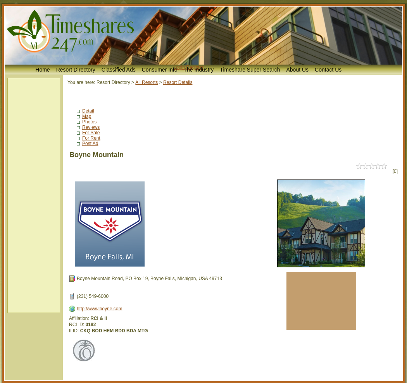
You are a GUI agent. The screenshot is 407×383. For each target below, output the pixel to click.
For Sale (91, 132)
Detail (88, 111)
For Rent (91, 138)
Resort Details (177, 82)
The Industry (199, 70)
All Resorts (146, 82)
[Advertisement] (33, 195)
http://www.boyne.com (99, 308)
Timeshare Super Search (250, 70)
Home (42, 70)
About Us (297, 70)
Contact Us (328, 70)
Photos (89, 122)
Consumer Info (160, 70)
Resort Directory (75, 70)
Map (86, 116)
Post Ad (90, 143)
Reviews (91, 127)
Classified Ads (119, 70)
